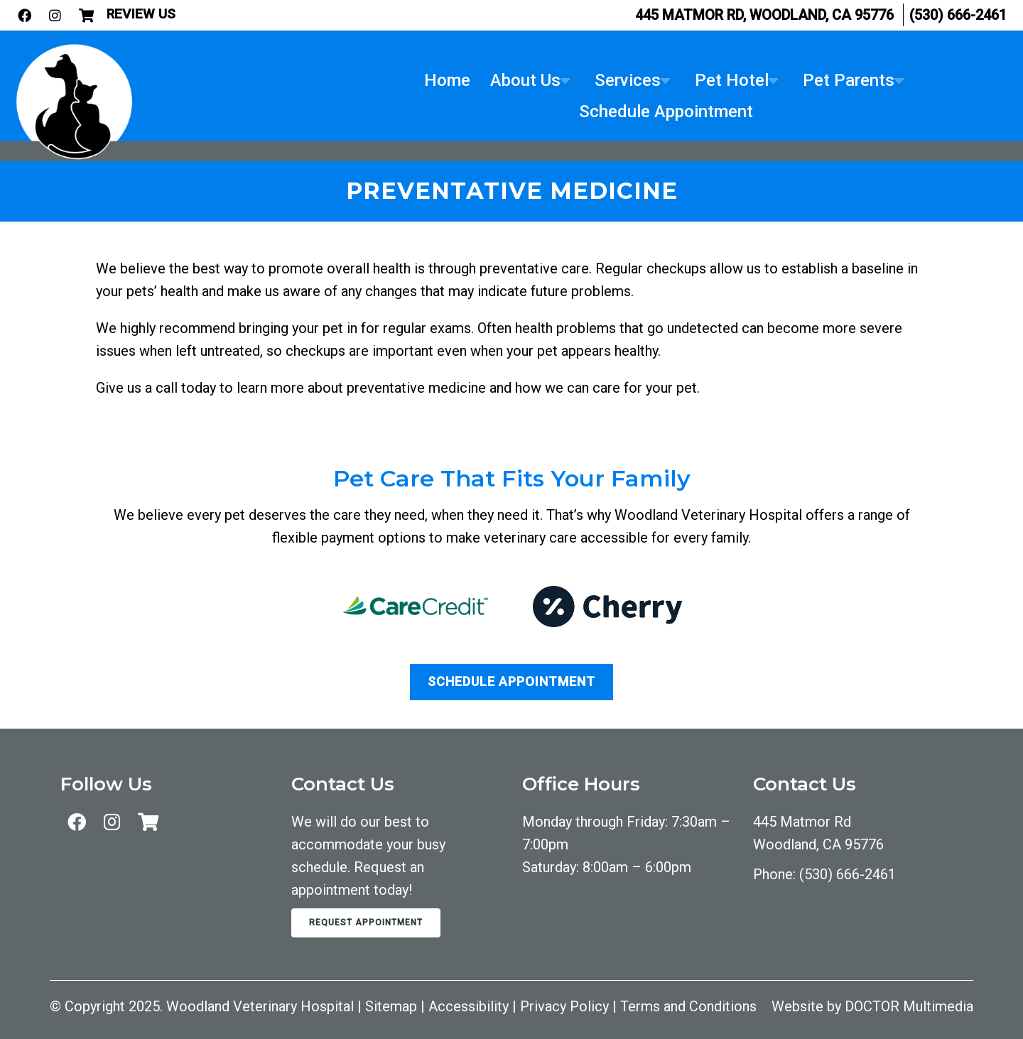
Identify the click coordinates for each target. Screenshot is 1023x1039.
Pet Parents (848, 80)
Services (628, 80)
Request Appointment (366, 923)
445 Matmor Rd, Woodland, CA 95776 (764, 14)
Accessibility (468, 1006)
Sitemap (391, 1006)
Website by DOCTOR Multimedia (872, 1006)
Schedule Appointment (666, 111)
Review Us (141, 14)
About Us (525, 80)
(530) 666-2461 (958, 14)
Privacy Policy (564, 1006)
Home (447, 80)
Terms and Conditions (688, 1006)
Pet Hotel (732, 80)
